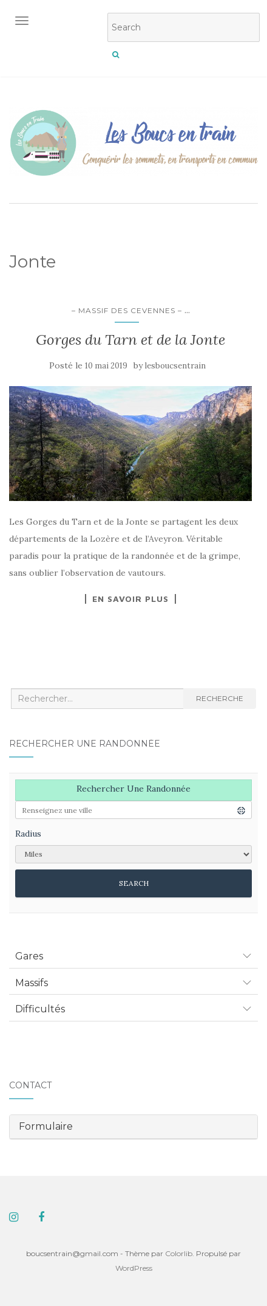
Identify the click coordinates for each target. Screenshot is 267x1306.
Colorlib (178, 1253)
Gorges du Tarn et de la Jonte (130, 339)
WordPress (133, 1268)
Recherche (219, 698)
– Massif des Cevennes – (127, 310)
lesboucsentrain (175, 366)
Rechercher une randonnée (133, 788)
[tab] (133, 956)
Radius (28, 833)
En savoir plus (130, 599)
